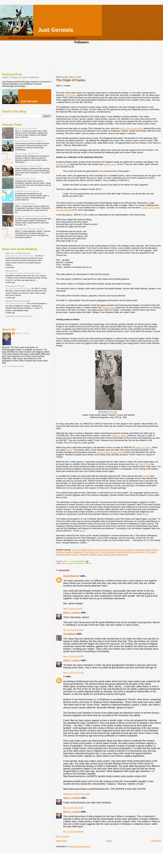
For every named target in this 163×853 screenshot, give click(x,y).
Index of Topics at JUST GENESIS (20, 77)
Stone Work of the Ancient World (113, 554)
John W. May (144, 464)
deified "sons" (110, 164)
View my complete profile (13, 366)
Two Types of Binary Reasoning (18, 288)
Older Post (156, 841)
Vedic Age (88, 563)
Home (109, 841)
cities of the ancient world (131, 128)
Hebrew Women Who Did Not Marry (19, 256)
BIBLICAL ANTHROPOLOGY (18, 253)
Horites (69, 450)
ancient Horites (63, 164)
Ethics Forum (11, 271)
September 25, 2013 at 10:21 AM (76, 794)
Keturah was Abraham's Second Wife (30, 216)
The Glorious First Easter (15, 303)
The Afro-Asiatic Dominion (112, 552)
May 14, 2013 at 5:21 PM (73, 672)
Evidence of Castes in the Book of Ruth (133, 550)
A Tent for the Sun (91, 552)
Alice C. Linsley (71, 612)
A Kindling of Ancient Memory (27, 191)
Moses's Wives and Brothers (27, 153)
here (145, 514)
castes (64, 563)
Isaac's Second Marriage (25, 204)
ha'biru (145, 476)
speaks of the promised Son (109, 452)
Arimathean (69, 633)
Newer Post (61, 841)
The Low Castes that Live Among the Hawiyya (93, 550)
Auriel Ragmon (71, 576)
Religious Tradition (88, 554)
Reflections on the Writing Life (18, 316)
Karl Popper (70, 95)
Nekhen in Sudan (143, 447)
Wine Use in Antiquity (135, 552)
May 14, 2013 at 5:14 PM (73, 656)
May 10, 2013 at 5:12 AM (73, 630)
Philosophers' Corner (14, 286)
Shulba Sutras (108, 307)
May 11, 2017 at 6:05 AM (73, 831)
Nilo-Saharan (78, 563)
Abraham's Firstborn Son (25, 179)
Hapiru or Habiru (119, 435)
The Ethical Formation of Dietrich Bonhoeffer (23, 273)
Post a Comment (63, 836)
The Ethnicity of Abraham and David (30, 229)
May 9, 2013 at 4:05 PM (72, 608)
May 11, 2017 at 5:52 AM (73, 808)
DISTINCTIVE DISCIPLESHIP (18, 301)
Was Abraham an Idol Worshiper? (29, 166)
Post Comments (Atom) (79, 846)
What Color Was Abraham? (26, 128)
